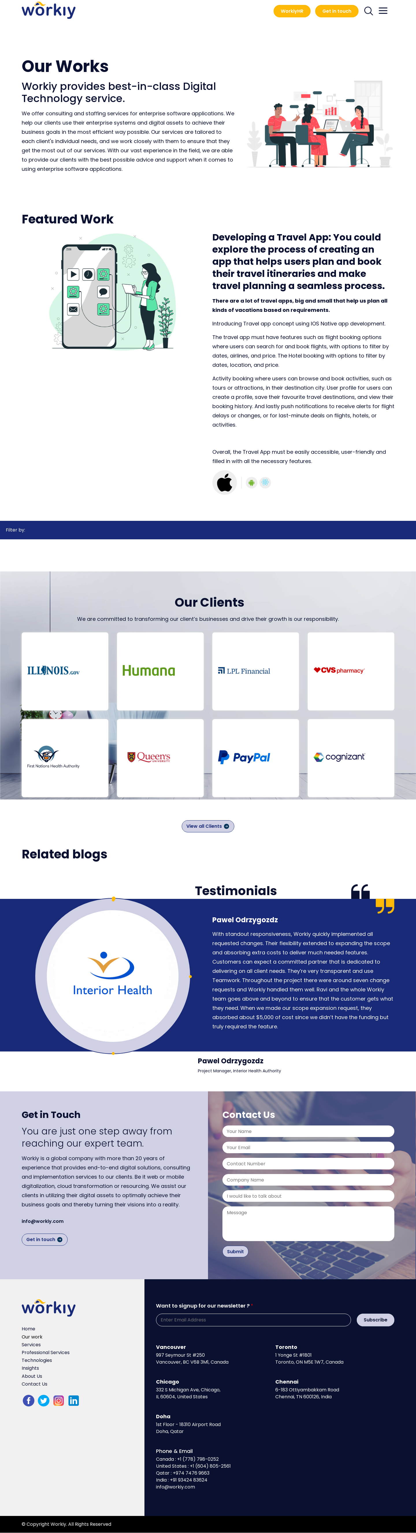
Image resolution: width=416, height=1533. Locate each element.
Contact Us (34, 1384)
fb (29, 1401)
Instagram (59, 1401)
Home (28, 1328)
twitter (44, 1401)
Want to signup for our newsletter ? (203, 1305)
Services (31, 1344)
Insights (30, 1368)
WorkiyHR (292, 11)
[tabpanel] (113, 976)
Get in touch (336, 11)
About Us (32, 1376)
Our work (32, 1337)
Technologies (37, 1360)
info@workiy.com (43, 1221)
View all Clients (204, 826)
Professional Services (46, 1352)
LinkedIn (74, 1401)
